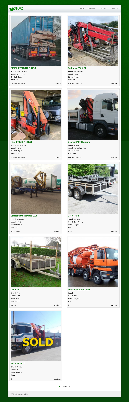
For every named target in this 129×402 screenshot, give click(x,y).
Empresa (91, 9)
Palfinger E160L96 (77, 68)
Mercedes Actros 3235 (79, 290)
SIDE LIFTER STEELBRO (23, 68)
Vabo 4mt (15, 290)
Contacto (114, 9)
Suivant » (66, 386)
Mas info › (57, 84)
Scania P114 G (18, 363)
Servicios (102, 9)
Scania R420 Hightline (79, 142)
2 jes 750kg (73, 216)
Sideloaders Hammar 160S (24, 216)
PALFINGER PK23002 (21, 142)
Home (82, 9)
